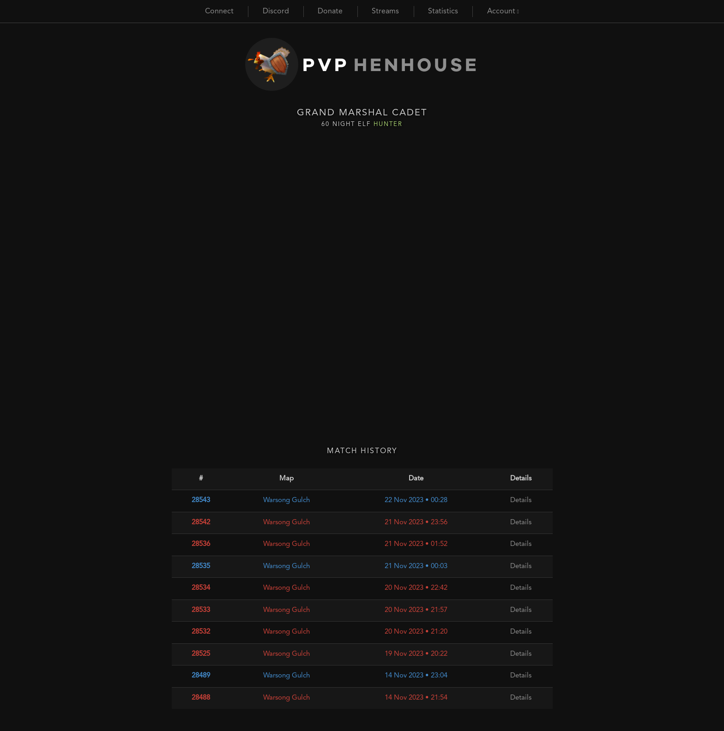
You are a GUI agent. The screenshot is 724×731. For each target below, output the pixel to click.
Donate (330, 11)
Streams (385, 11)
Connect (219, 11)
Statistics (443, 11)
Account (503, 11)
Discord (276, 11)
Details (520, 500)
